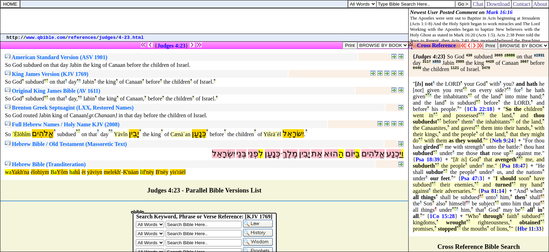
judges (107, 37)
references (82, 37)
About (540, 4)
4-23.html (131, 37)
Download (498, 4)
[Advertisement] (204, 20)
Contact (522, 4)
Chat (478, 4)
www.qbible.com (45, 37)
